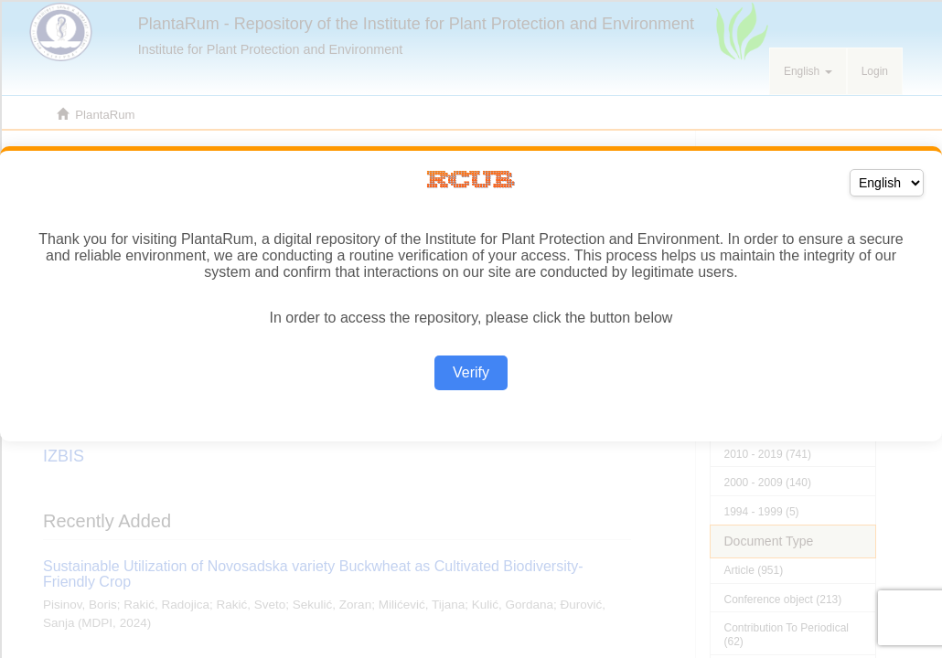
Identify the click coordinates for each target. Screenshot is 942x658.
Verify (471, 372)
